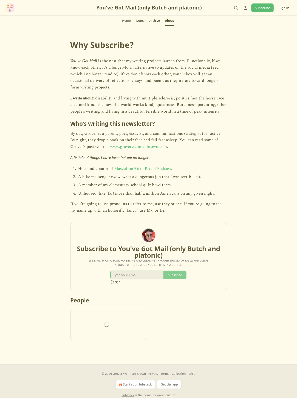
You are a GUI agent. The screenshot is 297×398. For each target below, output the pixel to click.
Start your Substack (135, 384)
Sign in (284, 8)
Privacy (153, 374)
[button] (126, 20)
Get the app (169, 384)
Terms (165, 374)
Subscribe (262, 8)
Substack (128, 395)
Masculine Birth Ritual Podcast (142, 169)
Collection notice (183, 374)
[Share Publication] (245, 7)
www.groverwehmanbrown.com (138, 147)
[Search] (236, 7)
